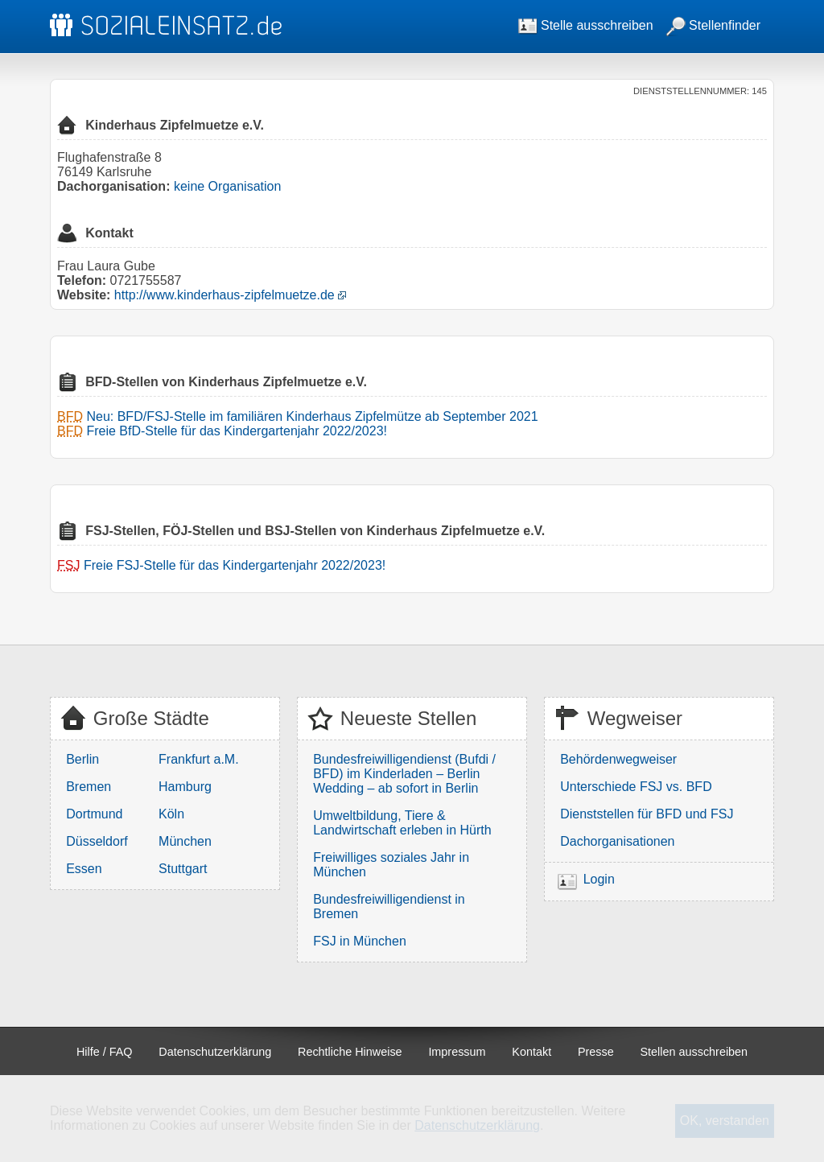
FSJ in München (359, 941)
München (185, 841)
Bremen (88, 786)
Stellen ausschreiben (694, 1051)
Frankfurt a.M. (199, 759)
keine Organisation (227, 186)
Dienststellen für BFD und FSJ (646, 814)
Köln (171, 814)
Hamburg (185, 786)
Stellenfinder (713, 25)
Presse (596, 1051)
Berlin (82, 759)
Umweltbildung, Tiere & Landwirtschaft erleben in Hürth (402, 823)
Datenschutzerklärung (215, 1051)
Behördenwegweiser (618, 759)
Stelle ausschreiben (585, 25)
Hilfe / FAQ (104, 1051)
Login (599, 879)
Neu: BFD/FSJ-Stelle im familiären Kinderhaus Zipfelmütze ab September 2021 (312, 416)
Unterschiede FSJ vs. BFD (636, 786)
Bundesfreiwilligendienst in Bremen (389, 906)
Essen (83, 869)
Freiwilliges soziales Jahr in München (391, 865)
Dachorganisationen (617, 841)
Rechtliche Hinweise (350, 1051)
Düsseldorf (96, 841)
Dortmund (94, 814)
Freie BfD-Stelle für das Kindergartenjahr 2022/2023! (236, 431)
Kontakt (531, 1051)
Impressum (456, 1051)
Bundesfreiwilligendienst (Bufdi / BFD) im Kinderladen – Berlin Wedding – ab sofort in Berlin (404, 773)
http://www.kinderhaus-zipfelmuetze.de (224, 295)
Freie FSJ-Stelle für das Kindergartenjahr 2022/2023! (234, 565)
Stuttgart (183, 869)
